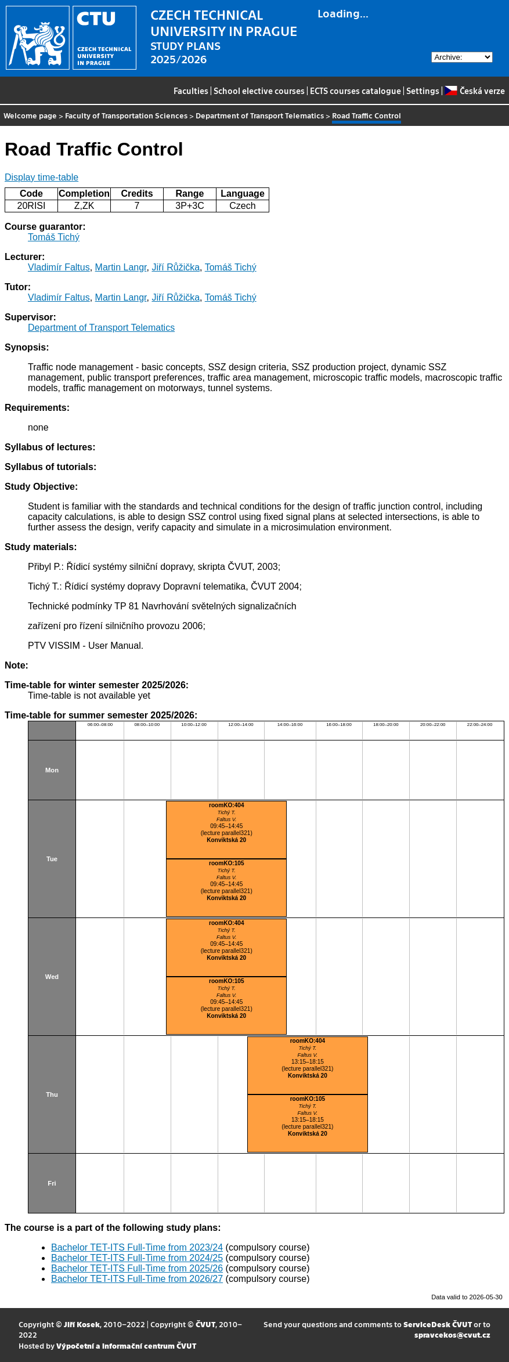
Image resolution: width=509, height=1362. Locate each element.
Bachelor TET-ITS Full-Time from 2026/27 (137, 1279)
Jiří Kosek (82, 1324)
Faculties (191, 90)
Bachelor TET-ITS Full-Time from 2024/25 (137, 1258)
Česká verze (474, 90)
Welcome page (30, 115)
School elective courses (259, 90)
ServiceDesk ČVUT (437, 1324)
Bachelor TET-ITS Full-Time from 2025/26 (137, 1268)
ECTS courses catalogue (355, 90)
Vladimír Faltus (59, 267)
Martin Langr (121, 267)
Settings (422, 90)
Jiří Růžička (175, 267)
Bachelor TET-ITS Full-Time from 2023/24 (137, 1247)
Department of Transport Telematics (260, 115)
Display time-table (41, 177)
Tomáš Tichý (54, 237)
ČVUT (205, 1324)
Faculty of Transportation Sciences (126, 115)
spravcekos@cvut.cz (452, 1334)
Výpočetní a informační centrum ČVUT (126, 1345)
